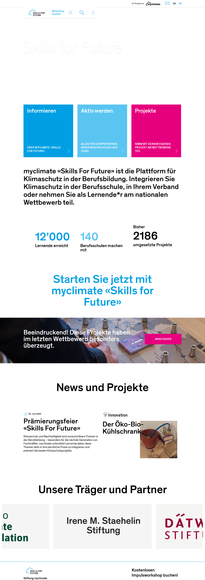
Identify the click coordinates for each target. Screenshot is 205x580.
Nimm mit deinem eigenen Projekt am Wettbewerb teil (153, 147)
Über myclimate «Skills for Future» (44, 149)
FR (180, 3)
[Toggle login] (71, 12)
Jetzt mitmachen (156, 558)
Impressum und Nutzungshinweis (112, 571)
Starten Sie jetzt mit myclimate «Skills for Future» (102, 291)
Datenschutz (157, 571)
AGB (141, 571)
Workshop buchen (58, 12)
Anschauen (163, 339)
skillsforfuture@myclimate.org (42, 564)
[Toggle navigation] (93, 12)
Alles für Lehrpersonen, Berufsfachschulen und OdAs (99, 147)
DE (174, 3)
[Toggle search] (82, 12)
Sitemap (176, 571)
